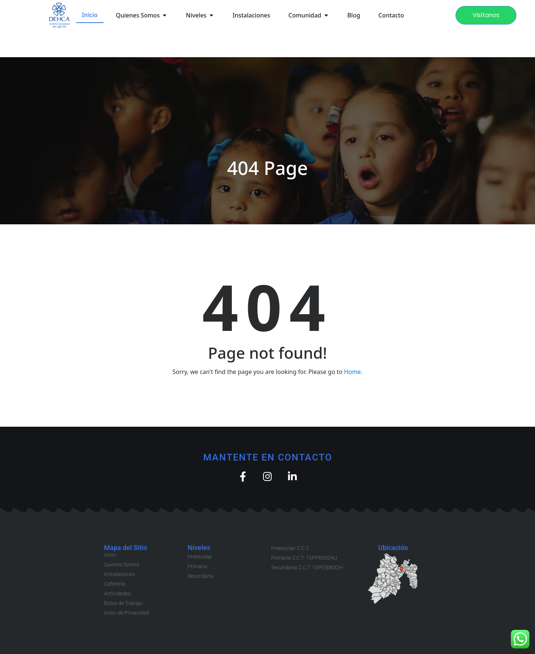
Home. (353, 372)
